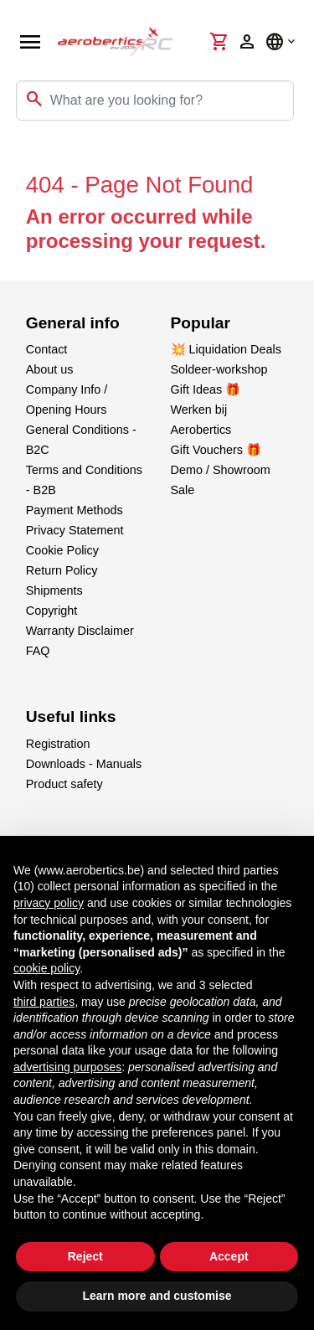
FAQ (38, 650)
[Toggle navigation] (23, 154)
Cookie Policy (62, 550)
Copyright (52, 610)
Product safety (64, 784)
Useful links (71, 716)
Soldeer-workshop (219, 369)
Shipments (54, 590)
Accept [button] (229, 1256)
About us (50, 369)
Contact (47, 349)
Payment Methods (74, 510)
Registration (58, 743)
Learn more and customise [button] (156, 1295)
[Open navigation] (30, 42)
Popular (200, 323)
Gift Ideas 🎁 (206, 389)
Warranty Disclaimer (80, 630)
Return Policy (62, 570)
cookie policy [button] (46, 968)
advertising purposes (67, 1067)
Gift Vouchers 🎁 (216, 449)
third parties (44, 1001)
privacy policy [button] (48, 903)
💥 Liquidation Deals (226, 349)
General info (73, 323)
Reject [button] (85, 1256)
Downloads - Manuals (84, 764)
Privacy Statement (75, 530)
